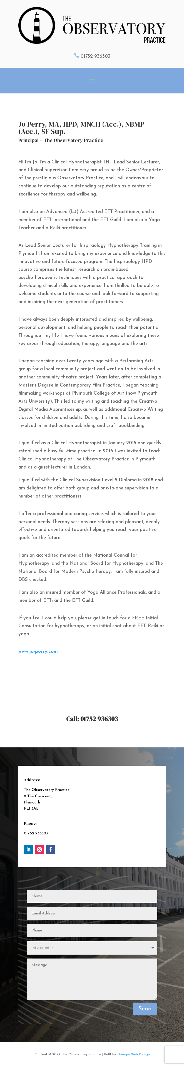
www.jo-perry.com (38, 651)
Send (145, 1009)
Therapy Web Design (133, 1054)
